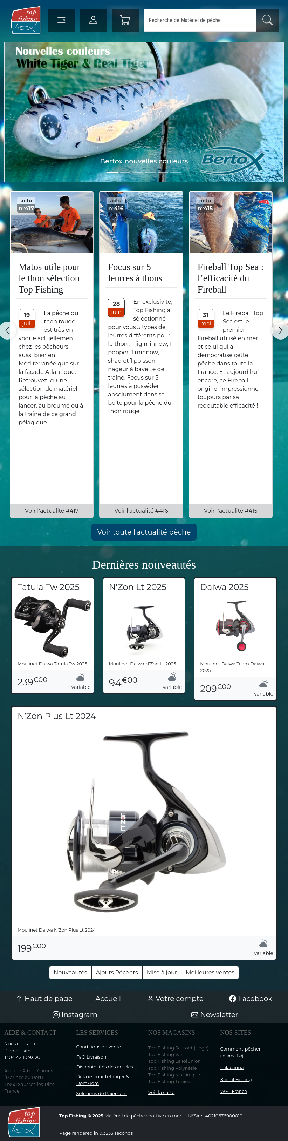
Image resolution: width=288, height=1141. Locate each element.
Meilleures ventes (210, 972)
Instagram (75, 1015)
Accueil (108, 998)
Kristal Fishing (236, 1079)
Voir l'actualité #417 (51, 511)
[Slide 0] (112, 172)
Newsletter (214, 1015)
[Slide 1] (125, 172)
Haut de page (44, 998)
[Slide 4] (163, 172)
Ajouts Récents (117, 972)
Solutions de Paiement (101, 1093)
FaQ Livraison (91, 1057)
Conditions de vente (98, 1046)
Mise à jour (162, 972)
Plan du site (17, 1050)
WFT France (233, 1091)
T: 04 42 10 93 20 (22, 1057)
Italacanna (232, 1067)
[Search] (200, 20)
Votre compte (175, 998)
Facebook (250, 998)
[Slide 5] (175, 172)
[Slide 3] (150, 172)
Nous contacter (21, 1043)
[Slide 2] (137, 172)
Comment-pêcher (240, 1052)
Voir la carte (161, 1092)
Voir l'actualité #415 (231, 511)
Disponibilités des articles (104, 1066)
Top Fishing (72, 1116)
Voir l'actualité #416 (141, 511)
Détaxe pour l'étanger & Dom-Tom (102, 1080)
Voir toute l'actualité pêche (144, 532)
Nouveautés (70, 972)
